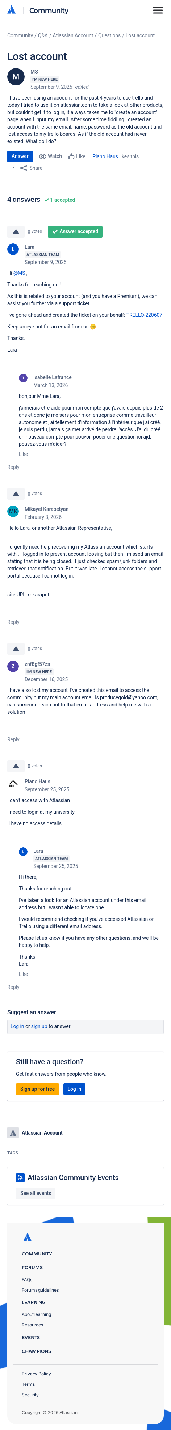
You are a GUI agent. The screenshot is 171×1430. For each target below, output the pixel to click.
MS (34, 72)
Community (49, 10)
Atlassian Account (73, 35)
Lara (29, 247)
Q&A (43, 35)
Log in (17, 1026)
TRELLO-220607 (144, 315)
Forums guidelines (40, 1290)
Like (23, 454)
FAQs (27, 1279)
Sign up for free (37, 1089)
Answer (20, 156)
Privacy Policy (36, 1373)
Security (30, 1394)
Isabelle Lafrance (52, 377)
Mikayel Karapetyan (46, 509)
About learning (36, 1314)
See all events (35, 1193)
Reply (13, 467)
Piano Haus (105, 156)
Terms (28, 1384)
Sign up (39, 1026)
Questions (109, 35)
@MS (19, 273)
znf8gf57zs (37, 664)
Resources (32, 1325)
